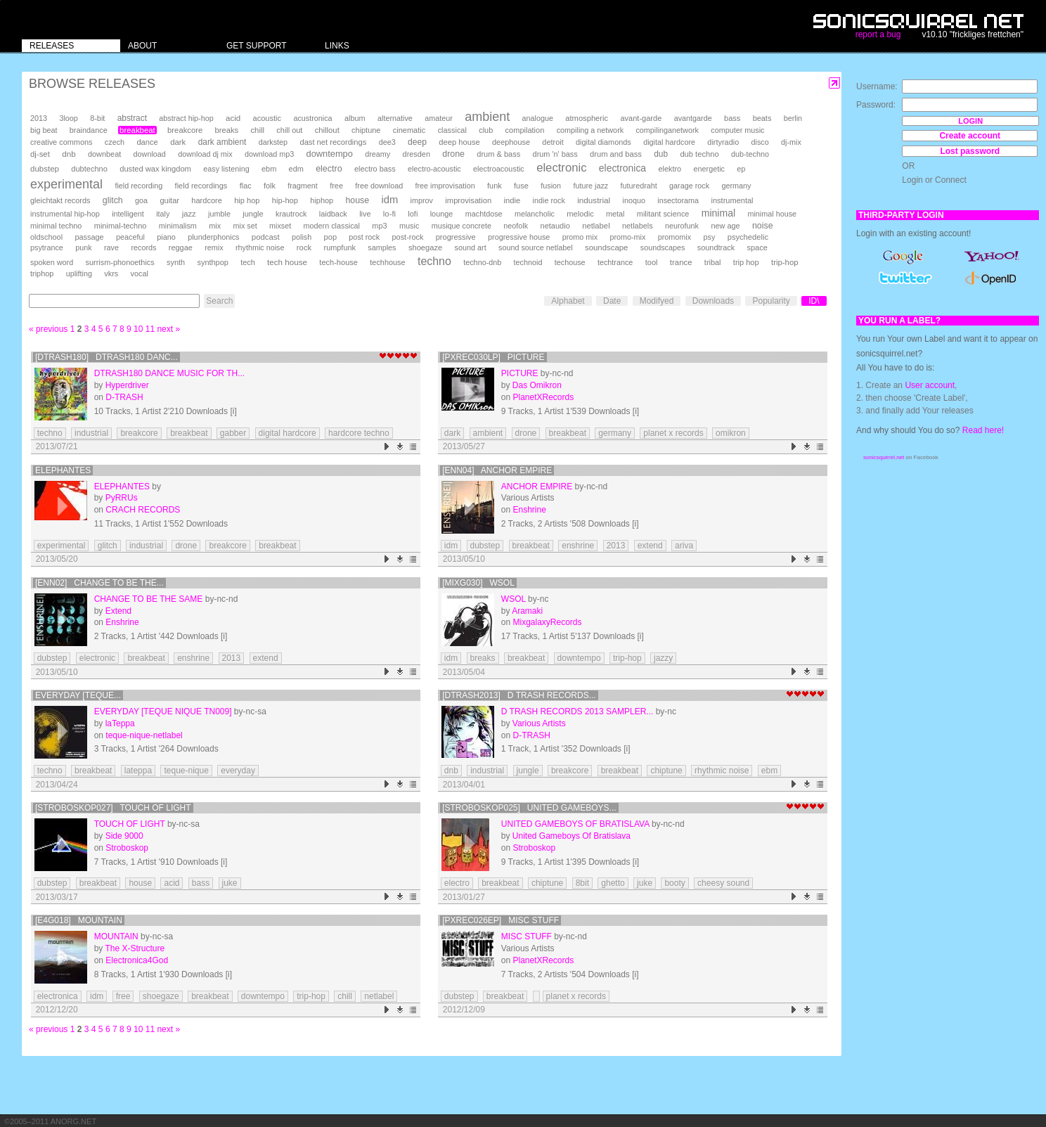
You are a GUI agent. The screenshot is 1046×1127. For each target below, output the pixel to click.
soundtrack (716, 247)
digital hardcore (669, 142)
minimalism (178, 225)
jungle (253, 214)
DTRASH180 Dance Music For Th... (169, 373)
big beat (43, 130)
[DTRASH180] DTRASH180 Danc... (106, 357)
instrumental (732, 200)
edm (296, 169)
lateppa (138, 770)
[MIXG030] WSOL (478, 583)
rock (304, 247)
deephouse (511, 142)
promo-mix (627, 237)
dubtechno (89, 169)
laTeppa (120, 723)
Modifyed (657, 301)
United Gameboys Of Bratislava (575, 824)
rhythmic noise (260, 247)
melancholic (535, 214)
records (143, 247)
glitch (113, 200)
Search (219, 301)
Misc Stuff (526, 936)
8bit (582, 883)
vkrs (111, 273)
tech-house (338, 262)
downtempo (329, 153)
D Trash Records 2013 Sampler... (577, 711)
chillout (327, 130)
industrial (593, 200)
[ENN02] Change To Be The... (99, 583)
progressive (456, 237)
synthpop (213, 262)
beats (762, 118)
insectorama (678, 200)
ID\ (813, 301)
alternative (395, 118)
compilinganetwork (666, 130)
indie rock (549, 200)
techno (434, 261)
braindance (89, 130)
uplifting (79, 273)
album (355, 118)
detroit (552, 142)
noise (762, 226)
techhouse (387, 262)
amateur (439, 118)
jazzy (663, 658)
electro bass (375, 169)
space (757, 247)
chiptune (365, 130)
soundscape (606, 247)
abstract (132, 118)
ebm (269, 169)
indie (511, 200)
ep (741, 169)
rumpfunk (340, 247)
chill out (289, 130)
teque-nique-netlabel (143, 735)
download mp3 (269, 154)
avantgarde (693, 118)
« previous (48, 329)
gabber (233, 433)
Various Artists (539, 723)
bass (732, 118)
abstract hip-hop (186, 118)
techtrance (615, 262)
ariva (684, 545)
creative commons (61, 142)
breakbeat (137, 130)
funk (494, 185)
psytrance (46, 247)
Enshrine (529, 510)
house (357, 200)
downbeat (104, 154)
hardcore (206, 200)
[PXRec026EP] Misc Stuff (500, 920)
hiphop (321, 200)
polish (301, 237)
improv (422, 200)
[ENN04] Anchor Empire (497, 470)
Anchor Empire (536, 486)
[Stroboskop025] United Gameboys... (529, 808)
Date (612, 301)
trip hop (746, 262)
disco (760, 142)
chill (257, 130)
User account (930, 385)
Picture (519, 373)
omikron (731, 433)
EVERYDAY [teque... (78, 695)
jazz (189, 214)
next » (168, 329)
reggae (181, 247)
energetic (709, 169)
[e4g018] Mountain (78, 920)
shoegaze (425, 247)
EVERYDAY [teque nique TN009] (163, 711)
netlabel (595, 225)
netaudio (555, 225)
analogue (537, 118)
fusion (551, 185)
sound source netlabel (535, 247)
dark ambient (222, 142)
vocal (139, 273)
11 (150, 329)
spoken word (51, 262)
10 (138, 329)
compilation (525, 130)
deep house (459, 142)
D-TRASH (124, 397)
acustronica (312, 118)
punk (83, 247)
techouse (570, 262)
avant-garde (640, 118)
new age (725, 225)
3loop (68, 118)
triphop (41, 273)
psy (710, 237)
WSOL (513, 599)
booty (674, 883)
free (336, 185)
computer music (737, 130)
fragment (303, 185)
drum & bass (498, 154)
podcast (266, 237)
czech (114, 142)
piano (166, 237)
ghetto (612, 883)
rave (111, 247)
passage (89, 237)
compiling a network (590, 130)
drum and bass (616, 154)
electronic (561, 167)
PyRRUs (121, 498)
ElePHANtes (63, 470)
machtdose (484, 214)
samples (382, 247)
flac (246, 185)
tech (247, 262)
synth (176, 262)
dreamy (377, 154)
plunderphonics (213, 237)
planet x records (673, 433)
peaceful (130, 237)
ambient (487, 117)
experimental (66, 184)
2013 (38, 118)
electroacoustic (498, 169)
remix (214, 247)
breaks (227, 130)
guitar (169, 200)
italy (162, 214)
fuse (521, 185)
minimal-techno (120, 225)
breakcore (184, 130)
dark (178, 142)
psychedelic (748, 237)
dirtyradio (723, 142)
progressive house (519, 237)
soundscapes (662, 247)
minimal (718, 213)
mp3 (379, 225)
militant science (663, 214)
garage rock (689, 185)
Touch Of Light (129, 824)
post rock (364, 237)
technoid (528, 262)
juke (230, 883)
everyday (238, 770)
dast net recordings (332, 142)
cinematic (409, 130)
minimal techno (56, 225)
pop (330, 237)
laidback (333, 214)
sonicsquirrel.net (883, 457)
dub (661, 154)
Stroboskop (126, 848)
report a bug (878, 34)
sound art (470, 247)
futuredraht (639, 185)
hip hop (246, 200)
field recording (138, 185)
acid (233, 118)
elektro (669, 169)
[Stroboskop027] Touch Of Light (113, 808)
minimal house (771, 214)
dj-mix (791, 142)
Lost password (970, 151)
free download (379, 185)
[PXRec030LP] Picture (493, 357)
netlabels (637, 225)
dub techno (699, 154)
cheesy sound (723, 883)
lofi (413, 214)
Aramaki (527, 611)
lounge (441, 214)
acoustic (267, 118)
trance (681, 262)
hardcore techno (358, 433)
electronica (622, 168)
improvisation (468, 200)
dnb (68, 153)
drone (453, 154)
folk (270, 185)
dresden (416, 154)
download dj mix (205, 154)
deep (417, 142)
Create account (969, 136)
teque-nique (186, 770)
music (409, 225)
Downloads (713, 301)
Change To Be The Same (148, 599)
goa (141, 200)
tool (651, 262)
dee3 (387, 142)
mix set (245, 225)
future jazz (590, 185)
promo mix (580, 237)
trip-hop (785, 262)
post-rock (408, 237)
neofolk (515, 225)
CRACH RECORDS (142, 510)
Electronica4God (136, 960)
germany (736, 185)
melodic (580, 214)
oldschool (46, 237)
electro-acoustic (434, 169)
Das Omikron (537, 385)
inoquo (634, 200)
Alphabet (567, 301)
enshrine (578, 545)
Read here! (983, 430)
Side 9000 (124, 836)
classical (452, 130)
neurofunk (682, 225)
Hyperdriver (127, 385)
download (150, 154)
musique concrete (461, 225)
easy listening (226, 169)
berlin (793, 118)
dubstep (44, 169)
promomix (674, 237)
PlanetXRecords (543, 397)
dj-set (40, 154)
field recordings (201, 185)
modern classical (332, 225)
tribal (712, 262)
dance (146, 142)
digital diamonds (603, 142)
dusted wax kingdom (155, 169)
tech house (287, 261)
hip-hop (285, 200)
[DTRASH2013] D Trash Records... (519, 695)
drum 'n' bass (555, 154)
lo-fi (389, 214)
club (486, 130)
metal (615, 214)
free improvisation (445, 185)
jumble (219, 214)
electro (329, 169)
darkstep (273, 142)
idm (389, 199)
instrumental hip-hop (65, 214)
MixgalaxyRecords (547, 622)
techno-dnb (482, 262)
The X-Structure (134, 948)
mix (215, 225)
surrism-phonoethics (120, 262)
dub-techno (750, 154)
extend (650, 545)
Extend (118, 611)
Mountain (116, 936)
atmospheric (586, 118)
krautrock (291, 214)
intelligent (128, 214)
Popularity (770, 301)
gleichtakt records (60, 200)
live (364, 214)
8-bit (97, 118)
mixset (280, 225)
